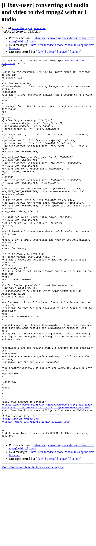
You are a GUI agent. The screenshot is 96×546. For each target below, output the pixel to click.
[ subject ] (63, 51)
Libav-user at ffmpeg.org (21, 491)
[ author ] (75, 51)
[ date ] (40, 51)
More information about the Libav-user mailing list (33, 542)
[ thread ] (50, 51)
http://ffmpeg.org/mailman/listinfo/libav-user (36, 494)
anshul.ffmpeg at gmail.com (29, 28)
